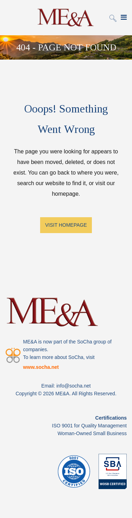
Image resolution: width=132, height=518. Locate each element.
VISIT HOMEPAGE (66, 225)
